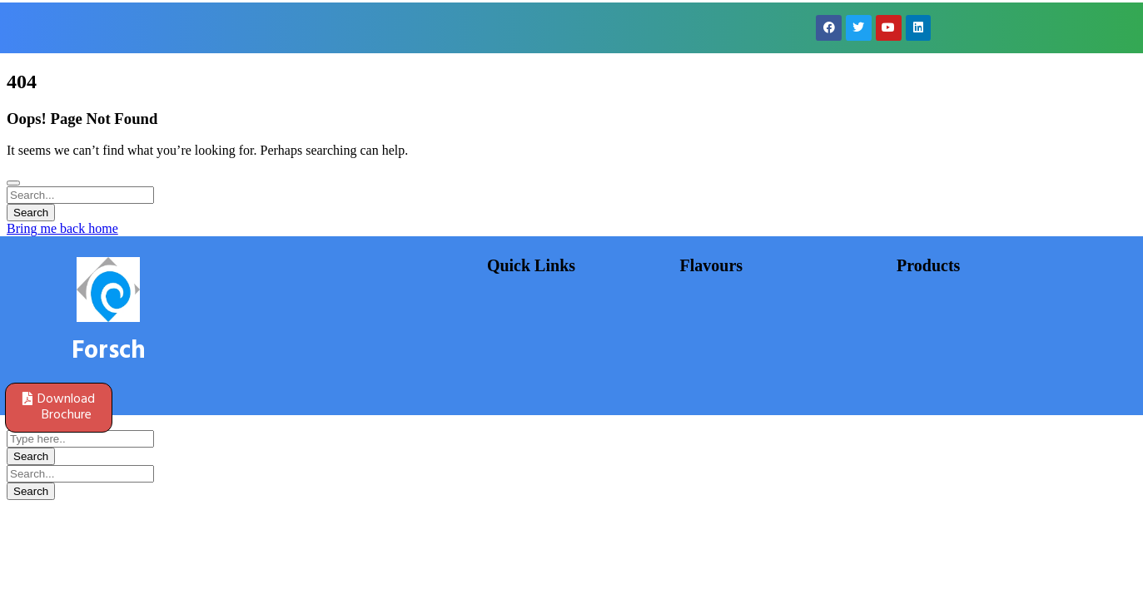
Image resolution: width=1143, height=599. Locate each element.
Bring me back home (62, 228)
